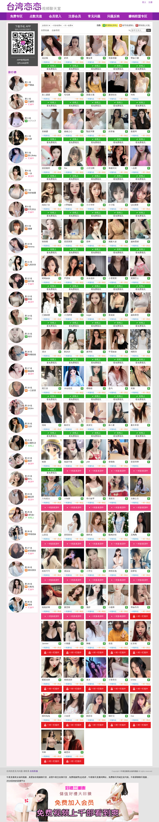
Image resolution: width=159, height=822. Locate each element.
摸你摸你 (32, 570)
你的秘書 (32, 193)
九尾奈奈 (32, 264)
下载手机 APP (23, 26)
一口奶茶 (32, 390)
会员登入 (55, 16)
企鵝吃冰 (32, 443)
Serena (31, 247)
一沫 (30, 173)
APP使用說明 (23, 60)
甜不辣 (31, 281)
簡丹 (30, 336)
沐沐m (31, 408)
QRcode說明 (23, 63)
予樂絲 (31, 85)
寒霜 (30, 299)
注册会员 (74, 16)
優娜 (30, 229)
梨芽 (30, 461)
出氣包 (31, 586)
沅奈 (30, 426)
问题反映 (113, 16)
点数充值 (36, 16)
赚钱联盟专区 (138, 16)
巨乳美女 (32, 209)
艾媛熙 (31, 101)
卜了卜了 (32, 121)
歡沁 (30, 318)
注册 (150, 2)
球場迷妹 (32, 534)
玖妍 (30, 139)
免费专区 (16, 16)
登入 (144, 2)
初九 (30, 479)
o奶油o (31, 515)
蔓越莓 (31, 371)
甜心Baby (32, 155)
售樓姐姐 (32, 354)
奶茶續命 (32, 551)
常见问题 (94, 16)
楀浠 (30, 604)
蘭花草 (31, 497)
